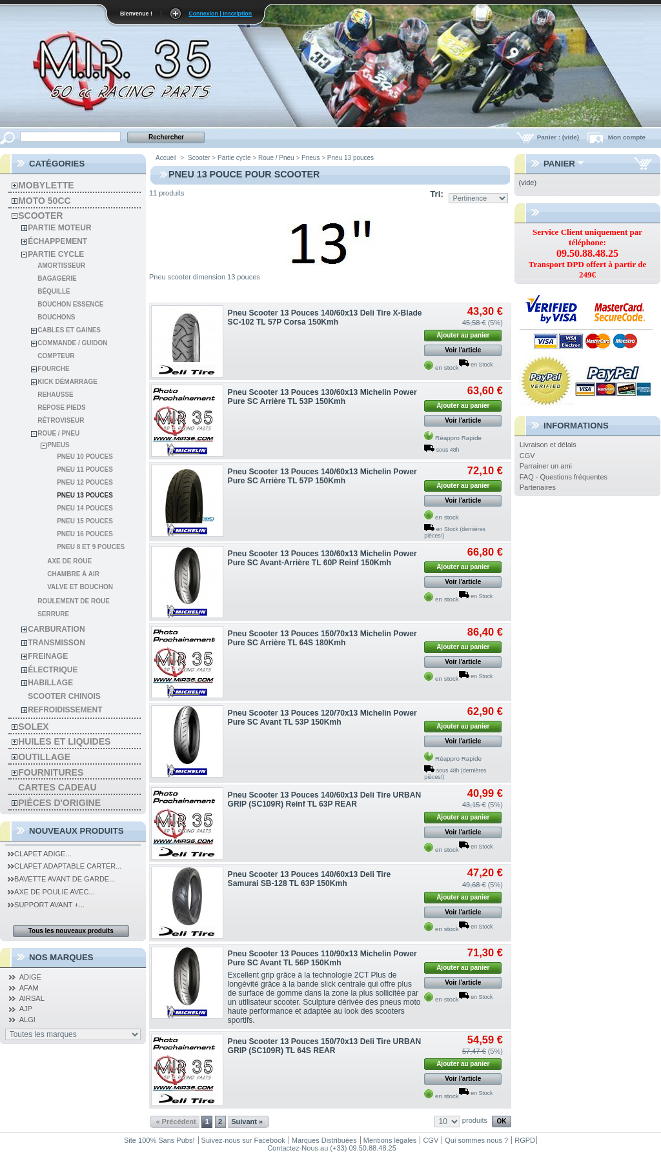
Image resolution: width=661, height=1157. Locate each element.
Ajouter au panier (462, 335)
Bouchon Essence (70, 304)
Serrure (53, 614)
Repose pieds (61, 407)
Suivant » (247, 1121)
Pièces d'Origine (59, 803)
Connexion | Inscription (220, 13)
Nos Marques (61, 957)
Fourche (53, 368)
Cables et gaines (69, 330)
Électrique (52, 669)
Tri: (436, 194)
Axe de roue (69, 561)
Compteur (55, 355)
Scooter (40, 215)
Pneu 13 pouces (85, 495)
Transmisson (56, 642)
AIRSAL (32, 998)
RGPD (524, 1140)
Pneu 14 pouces (85, 508)
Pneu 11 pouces (85, 469)
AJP (25, 1008)
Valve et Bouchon (80, 586)
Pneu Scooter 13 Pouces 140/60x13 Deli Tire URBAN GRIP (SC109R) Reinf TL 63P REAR (325, 799)
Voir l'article (463, 350)
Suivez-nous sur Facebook (243, 1140)
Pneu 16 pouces (85, 534)
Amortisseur (61, 265)
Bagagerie (57, 278)
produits (474, 1120)
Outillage (44, 757)
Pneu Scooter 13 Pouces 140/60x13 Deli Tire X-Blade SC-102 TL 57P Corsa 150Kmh (325, 317)
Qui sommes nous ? (476, 1140)
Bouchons (56, 317)
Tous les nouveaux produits (71, 930)
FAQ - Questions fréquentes (563, 477)
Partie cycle (56, 254)
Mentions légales (390, 1140)
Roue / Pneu (58, 433)
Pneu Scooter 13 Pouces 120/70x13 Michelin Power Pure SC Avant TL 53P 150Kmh (322, 718)
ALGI (27, 1019)
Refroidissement (65, 709)
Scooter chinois (64, 696)
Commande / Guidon (72, 343)
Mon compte (627, 137)
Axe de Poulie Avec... (51, 892)
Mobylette (46, 185)
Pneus (58, 444)
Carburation (56, 629)
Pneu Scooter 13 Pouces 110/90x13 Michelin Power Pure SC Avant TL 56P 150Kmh (322, 958)
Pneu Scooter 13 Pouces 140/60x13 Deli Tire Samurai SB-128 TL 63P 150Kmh (309, 879)
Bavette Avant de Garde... (61, 879)
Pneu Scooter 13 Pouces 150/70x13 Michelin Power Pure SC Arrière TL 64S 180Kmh (322, 638)
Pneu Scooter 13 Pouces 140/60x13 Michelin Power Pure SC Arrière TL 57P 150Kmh (322, 476)
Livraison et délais (548, 444)
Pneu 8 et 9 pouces (91, 546)
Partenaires (538, 487)
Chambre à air (73, 574)
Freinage (48, 656)
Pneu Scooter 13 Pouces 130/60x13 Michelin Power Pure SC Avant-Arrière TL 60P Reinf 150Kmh (322, 558)
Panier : (559, 137)
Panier (559, 163)
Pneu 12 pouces (85, 482)
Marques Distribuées (324, 1140)
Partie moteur (59, 227)
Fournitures (50, 772)
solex (33, 726)
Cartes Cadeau (57, 787)
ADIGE (30, 977)
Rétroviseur (60, 420)
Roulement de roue (73, 601)
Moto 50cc (44, 201)
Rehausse (55, 394)
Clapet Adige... (39, 854)
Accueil (166, 157)
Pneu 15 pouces (85, 521)
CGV (527, 455)
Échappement (57, 241)
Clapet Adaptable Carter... (64, 866)
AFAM (29, 988)
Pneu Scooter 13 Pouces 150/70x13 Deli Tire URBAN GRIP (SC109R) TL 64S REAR (325, 1046)
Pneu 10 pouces (85, 456)
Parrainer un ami (546, 466)
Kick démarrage (67, 381)
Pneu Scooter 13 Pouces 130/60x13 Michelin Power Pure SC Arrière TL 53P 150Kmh (322, 397)
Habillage (50, 682)
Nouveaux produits (76, 831)
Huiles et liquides (64, 741)
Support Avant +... (46, 905)
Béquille (53, 291)
